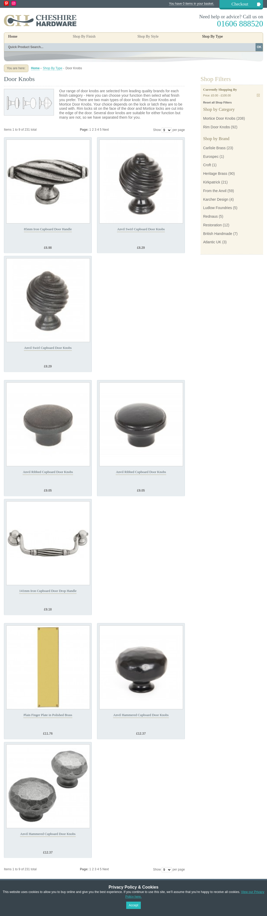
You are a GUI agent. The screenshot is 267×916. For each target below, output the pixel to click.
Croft (207, 165)
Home (12, 36)
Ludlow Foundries (217, 208)
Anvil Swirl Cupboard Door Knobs (141, 229)
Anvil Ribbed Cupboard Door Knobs (48, 472)
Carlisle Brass (214, 148)
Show (157, 130)
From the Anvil (214, 191)
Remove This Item (258, 95)
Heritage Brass (215, 173)
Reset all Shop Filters (217, 102)
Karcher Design (215, 199)
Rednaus (210, 216)
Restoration (212, 225)
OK (259, 47)
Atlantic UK (212, 242)
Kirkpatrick (211, 182)
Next (105, 129)
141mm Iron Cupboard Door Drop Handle (48, 591)
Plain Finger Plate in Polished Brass (47, 715)
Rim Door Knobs (216, 127)
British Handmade (217, 234)
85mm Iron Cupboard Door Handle (48, 229)
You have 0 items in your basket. (191, 3)
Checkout (240, 4)
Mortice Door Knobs (219, 118)
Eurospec (211, 156)
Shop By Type (52, 68)
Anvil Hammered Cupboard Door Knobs (140, 715)
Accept (133, 905)
